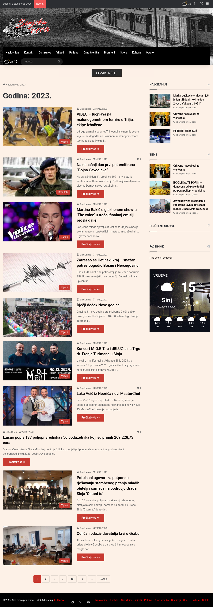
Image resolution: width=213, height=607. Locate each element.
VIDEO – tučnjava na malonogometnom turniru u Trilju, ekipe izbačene (105, 119)
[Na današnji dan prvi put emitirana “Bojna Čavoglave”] (37, 176)
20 (82, 578)
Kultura (136, 52)
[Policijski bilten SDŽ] (160, 136)
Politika (73, 52)
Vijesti (60, 52)
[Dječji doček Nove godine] (37, 317)
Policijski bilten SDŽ (185, 130)
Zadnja (104, 578)
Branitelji (109, 52)
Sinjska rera (85, 109)
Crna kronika (91, 52)
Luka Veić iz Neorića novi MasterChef (108, 393)
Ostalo (150, 52)
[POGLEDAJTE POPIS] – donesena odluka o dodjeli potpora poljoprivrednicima (189, 186)
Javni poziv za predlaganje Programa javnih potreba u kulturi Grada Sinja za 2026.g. (190, 204)
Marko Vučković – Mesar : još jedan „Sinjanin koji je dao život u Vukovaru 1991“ (191, 99)
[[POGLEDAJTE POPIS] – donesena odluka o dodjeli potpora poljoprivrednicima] (160, 188)
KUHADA (59, 600)
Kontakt (28, 52)
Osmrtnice (45, 52)
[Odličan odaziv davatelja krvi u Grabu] (37, 545)
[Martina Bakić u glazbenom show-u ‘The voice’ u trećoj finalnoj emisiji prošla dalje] (37, 221)
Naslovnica (12, 52)
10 (72, 578)
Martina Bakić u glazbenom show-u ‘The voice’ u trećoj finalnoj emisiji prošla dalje (107, 215)
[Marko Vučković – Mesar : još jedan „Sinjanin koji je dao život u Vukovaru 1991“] (160, 101)
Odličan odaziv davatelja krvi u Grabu (108, 533)
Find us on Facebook (161, 257)
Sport (123, 52)
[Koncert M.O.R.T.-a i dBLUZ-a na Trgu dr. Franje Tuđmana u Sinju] (37, 360)
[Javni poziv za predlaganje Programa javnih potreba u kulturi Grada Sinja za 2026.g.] (160, 206)
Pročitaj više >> (91, 148)
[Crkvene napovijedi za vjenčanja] (160, 119)
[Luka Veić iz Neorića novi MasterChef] (37, 405)
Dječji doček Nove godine (98, 305)
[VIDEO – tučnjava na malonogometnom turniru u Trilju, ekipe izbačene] (37, 126)
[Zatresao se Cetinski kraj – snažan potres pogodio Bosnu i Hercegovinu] (37, 272)
